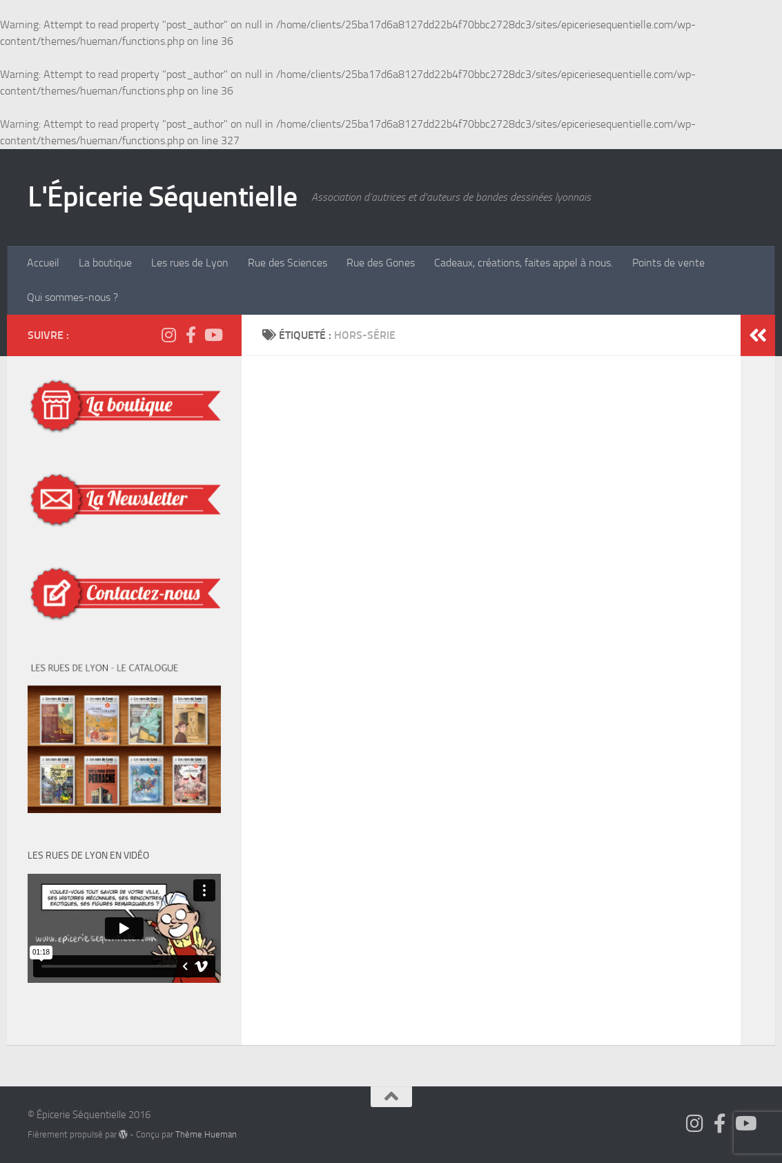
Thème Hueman (206, 1134)
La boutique (105, 262)
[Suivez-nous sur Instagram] (168, 334)
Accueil (43, 262)
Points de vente (668, 262)
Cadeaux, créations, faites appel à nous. (523, 262)
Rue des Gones (380, 262)
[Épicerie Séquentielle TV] (212, 334)
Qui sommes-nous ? (72, 297)
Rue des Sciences (287, 262)
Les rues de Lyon (189, 262)
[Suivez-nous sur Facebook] (190, 334)
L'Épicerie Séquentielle (162, 196)
